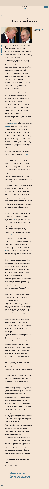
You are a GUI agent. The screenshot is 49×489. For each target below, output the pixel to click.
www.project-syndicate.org (10, 466)
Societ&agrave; (25, 11)
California (20, 473)
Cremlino (17, 472)
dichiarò (14, 219)
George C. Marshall (20, 476)
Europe (22, 477)
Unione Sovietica (28, 472)
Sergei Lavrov (12, 478)
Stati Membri (22, 472)
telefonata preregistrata (13, 123)
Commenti (24, 8)
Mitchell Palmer (12, 475)
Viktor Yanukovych (13, 476)
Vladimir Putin (12, 472)
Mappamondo (40, 11)
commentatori (7, 126)
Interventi (20, 11)
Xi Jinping (25, 475)
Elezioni (16, 478)
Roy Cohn (15, 477)
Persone (30, 11)
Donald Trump (12, 474)
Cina (22, 474)
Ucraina (24, 474)
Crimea (24, 473)
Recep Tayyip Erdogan (14, 473)
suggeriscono (20, 131)
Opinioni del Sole (9, 11)
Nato (17, 475)
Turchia (11, 477)
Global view (35, 11)
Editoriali (15, 11)
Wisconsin (28, 474)
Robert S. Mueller (27, 477)
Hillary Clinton (27, 476)
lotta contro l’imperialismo (10, 234)
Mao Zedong (21, 475)
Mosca (18, 477)
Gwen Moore (18, 474)
